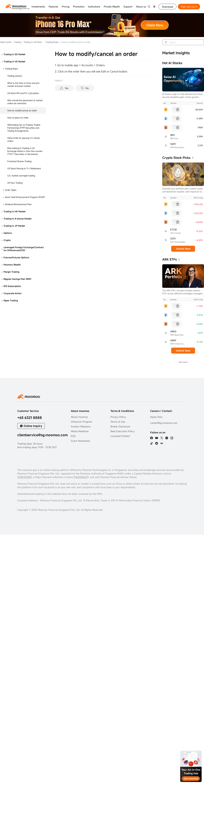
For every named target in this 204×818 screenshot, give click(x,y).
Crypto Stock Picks (176, 158)
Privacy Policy (118, 417)
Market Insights (176, 52)
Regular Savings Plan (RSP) (17, 279)
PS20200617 (81, 477)
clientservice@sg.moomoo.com (42, 435)
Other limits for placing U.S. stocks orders (23, 139)
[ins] (171, 438)
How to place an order (17, 117)
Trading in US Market (32, 42)
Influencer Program (81, 421)
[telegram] (166, 438)
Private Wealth (112, 6)
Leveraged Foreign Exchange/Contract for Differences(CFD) (24, 249)
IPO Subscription (12, 286)
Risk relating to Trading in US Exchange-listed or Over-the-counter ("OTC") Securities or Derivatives (24, 151)
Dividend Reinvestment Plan (18, 204)
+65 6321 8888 (29, 417)
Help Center (5, 42)
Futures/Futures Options (16, 257)
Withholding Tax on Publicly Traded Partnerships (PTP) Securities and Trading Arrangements (23, 127)
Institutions (94, 6)
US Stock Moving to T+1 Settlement (24, 168)
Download (167, 6)
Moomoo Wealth (12, 264)
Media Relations (80, 431)
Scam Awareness (80, 440)
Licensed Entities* (120, 436)
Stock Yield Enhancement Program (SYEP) (25, 197)
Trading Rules (51, 42)
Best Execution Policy (122, 431)
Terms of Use (117, 421)
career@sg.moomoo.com (163, 423)
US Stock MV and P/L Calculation (23, 93)
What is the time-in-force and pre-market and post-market (23, 84)
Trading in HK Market (15, 211)
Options (8, 233)
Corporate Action (13, 293)
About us (141, 6)
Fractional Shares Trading (19, 161)
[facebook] (151, 438)
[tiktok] (151, 443)
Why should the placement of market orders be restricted (24, 102)
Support (127, 6)
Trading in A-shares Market (17, 218)
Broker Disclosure (120, 426)
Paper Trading (11, 300)
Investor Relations (81, 426)
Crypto (7, 240)
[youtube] (156, 438)
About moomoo (79, 417)
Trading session (14, 75)
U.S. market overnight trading (21, 175)
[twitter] (161, 438)
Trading (16, 42)
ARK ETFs (169, 259)
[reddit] (156, 443)
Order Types (10, 190)
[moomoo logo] (15, 6)
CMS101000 (24, 477)
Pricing (65, 6)
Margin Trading (11, 271)
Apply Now (156, 417)
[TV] (161, 443)
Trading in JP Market (14, 225)
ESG (73, 436)
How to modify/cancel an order (22, 110)
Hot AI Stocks (172, 63)
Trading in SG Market (14, 54)
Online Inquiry (33, 426)
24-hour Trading (15, 182)
